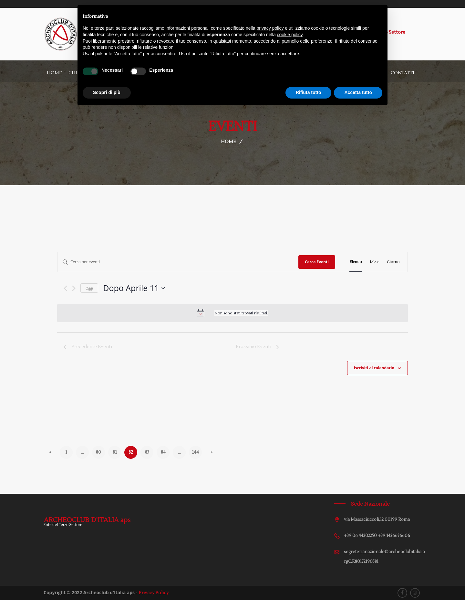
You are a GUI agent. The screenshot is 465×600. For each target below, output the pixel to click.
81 (115, 452)
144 (195, 452)
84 (163, 452)
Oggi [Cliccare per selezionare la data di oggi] (89, 288)
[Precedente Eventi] (65, 288)
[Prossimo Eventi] (74, 288)
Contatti (402, 73)
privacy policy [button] (270, 28)
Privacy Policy (154, 593)
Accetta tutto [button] (358, 92)
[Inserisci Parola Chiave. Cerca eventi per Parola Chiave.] (177, 261)
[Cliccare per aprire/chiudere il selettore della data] (134, 288)
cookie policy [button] (290, 34)
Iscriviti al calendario (374, 368)
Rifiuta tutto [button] (308, 92)
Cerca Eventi (317, 262)
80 (98, 452)
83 (147, 452)
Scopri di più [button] (106, 92)
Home (54, 73)
